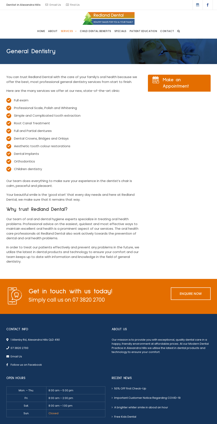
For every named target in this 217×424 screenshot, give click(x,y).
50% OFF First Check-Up (130, 388)
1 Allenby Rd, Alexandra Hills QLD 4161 (35, 340)
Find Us (75, 5)
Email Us (55, 5)
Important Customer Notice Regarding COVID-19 (147, 398)
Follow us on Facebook (26, 365)
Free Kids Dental (125, 417)
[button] (178, 31)
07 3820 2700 (88, 299)
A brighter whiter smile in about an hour (141, 407)
